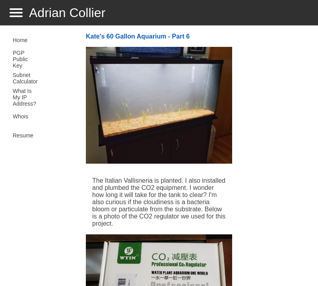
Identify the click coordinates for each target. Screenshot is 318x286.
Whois (20, 116)
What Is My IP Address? (24, 97)
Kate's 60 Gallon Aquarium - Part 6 (138, 36)
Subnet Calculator (25, 78)
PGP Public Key (20, 59)
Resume (23, 135)
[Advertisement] (272, 157)
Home (20, 40)
